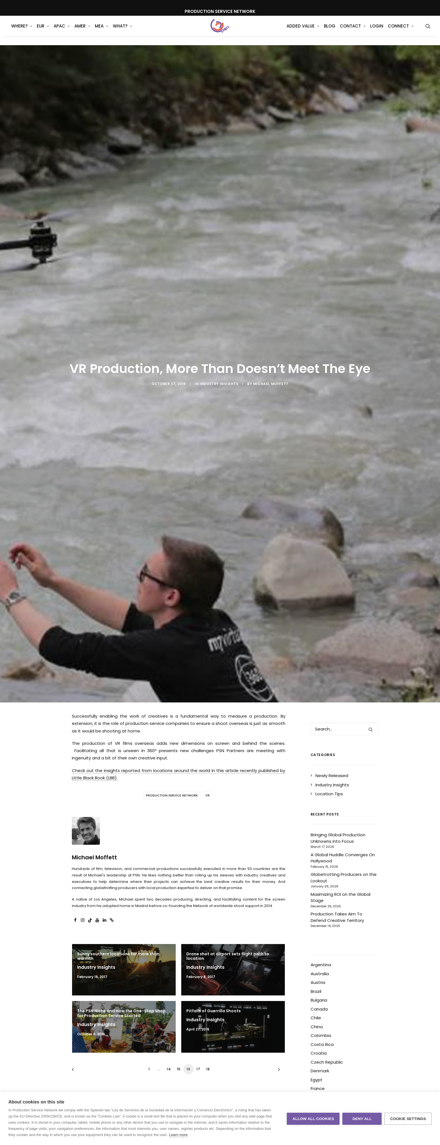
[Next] (277, 1071)
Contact (353, 31)
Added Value (303, 31)
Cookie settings (408, 1119)
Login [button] (376, 31)
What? (122, 31)
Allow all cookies (313, 1119)
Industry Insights (219, 383)
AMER (82, 31)
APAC (62, 31)
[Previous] (79, 1071)
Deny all (362, 1119)
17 (198, 1069)
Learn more (178, 1135)
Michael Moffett (270, 383)
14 (169, 1069)
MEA (101, 31)
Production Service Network (172, 795)
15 (179, 1069)
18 (208, 1069)
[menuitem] (22, 30)
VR (207, 795)
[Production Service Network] (220, 30)
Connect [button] (401, 31)
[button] (427, 30)
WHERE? (21, 31)
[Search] (345, 729)
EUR (43, 31)
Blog (329, 31)
